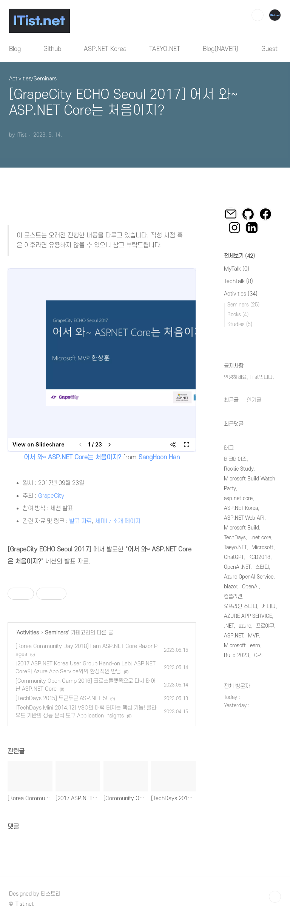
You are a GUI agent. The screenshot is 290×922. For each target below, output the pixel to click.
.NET (229, 626)
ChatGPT (234, 557)
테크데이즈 (235, 459)
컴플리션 (233, 596)
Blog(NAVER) (221, 49)
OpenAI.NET (237, 567)
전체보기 (239, 256)
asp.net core (238, 498)
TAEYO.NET (164, 49)
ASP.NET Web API (244, 518)
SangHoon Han (159, 457)
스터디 (262, 567)
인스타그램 (234, 227)
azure (245, 626)
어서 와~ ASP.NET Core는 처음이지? (72, 457)
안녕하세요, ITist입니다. (249, 377)
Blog (15, 49)
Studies (239, 324)
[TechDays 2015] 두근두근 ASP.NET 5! (61, 698)
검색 (257, 15)
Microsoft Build (241, 528)
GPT (258, 655)
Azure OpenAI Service (248, 577)
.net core (261, 537)
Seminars (56, 633)
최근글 (231, 400)
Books (237, 314)
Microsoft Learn (242, 645)
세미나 (269, 606)
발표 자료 (80, 521)
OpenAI (250, 587)
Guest (269, 49)
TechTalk (238, 281)
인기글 (254, 400)
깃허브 (248, 214)
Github (52, 49)
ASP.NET (233, 636)
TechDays (235, 537)
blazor (230, 587)
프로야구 (265, 626)
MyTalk (236, 269)
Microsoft (262, 547)
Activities (28, 633)
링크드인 (252, 227)
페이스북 (265, 214)
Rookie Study (238, 469)
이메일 (231, 214)
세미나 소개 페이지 (117, 521)
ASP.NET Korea (105, 49)
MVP (253, 636)
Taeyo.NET (235, 547)
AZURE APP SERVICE (248, 616)
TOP (275, 897)
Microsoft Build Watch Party (249, 483)
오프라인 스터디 (240, 606)
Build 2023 (236, 655)
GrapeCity (51, 496)
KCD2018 (259, 557)
